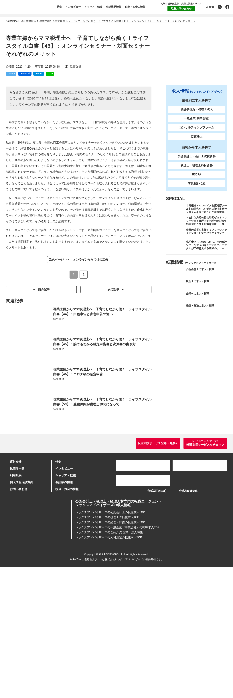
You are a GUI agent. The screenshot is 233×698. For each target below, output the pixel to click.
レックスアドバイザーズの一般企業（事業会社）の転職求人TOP (117, 658)
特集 (59, 6)
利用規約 (15, 603)
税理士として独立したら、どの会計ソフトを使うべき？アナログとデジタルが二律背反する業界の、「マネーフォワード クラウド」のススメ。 (206, 252)
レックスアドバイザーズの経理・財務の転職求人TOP (110, 652)
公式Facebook (190, 620)
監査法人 (196, 140)
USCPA (196, 177)
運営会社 (15, 589)
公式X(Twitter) (153, 620)
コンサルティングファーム (196, 130)
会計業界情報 (113, 6)
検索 (209, 7)
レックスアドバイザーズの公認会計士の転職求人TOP (110, 642)
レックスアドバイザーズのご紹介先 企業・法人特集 (109, 663)
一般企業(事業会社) (196, 121)
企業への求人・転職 (197, 296)
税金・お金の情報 (135, 6)
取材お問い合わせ (181, 8)
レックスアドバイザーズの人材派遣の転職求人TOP (108, 668)
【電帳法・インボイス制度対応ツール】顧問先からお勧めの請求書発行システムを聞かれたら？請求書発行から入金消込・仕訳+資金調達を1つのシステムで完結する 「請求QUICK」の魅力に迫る (206, 217)
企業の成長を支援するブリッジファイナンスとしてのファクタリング (206, 234)
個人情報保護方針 (21, 610)
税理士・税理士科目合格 (197, 168)
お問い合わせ (18, 617)
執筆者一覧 (17, 596)
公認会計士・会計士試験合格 (197, 159)
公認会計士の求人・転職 (200, 272)
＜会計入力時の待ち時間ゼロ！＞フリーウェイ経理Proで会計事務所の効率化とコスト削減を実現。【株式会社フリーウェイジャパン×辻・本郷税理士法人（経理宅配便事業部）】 (206, 229)
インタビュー (73, 6)
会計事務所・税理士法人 (197, 112)
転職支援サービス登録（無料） (158, 571)
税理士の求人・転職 (197, 284)
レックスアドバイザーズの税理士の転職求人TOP (107, 648)
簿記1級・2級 (197, 187)
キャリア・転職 (93, 6)
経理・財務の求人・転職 (200, 308)
